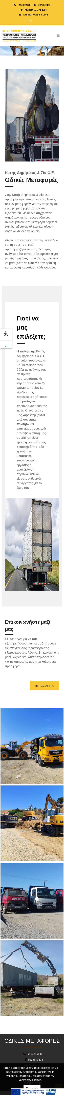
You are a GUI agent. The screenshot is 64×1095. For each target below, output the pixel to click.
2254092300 (24, 5)
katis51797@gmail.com (36, 14)
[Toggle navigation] (58, 35)
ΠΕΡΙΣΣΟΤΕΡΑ (44, 685)
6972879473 (44, 5)
